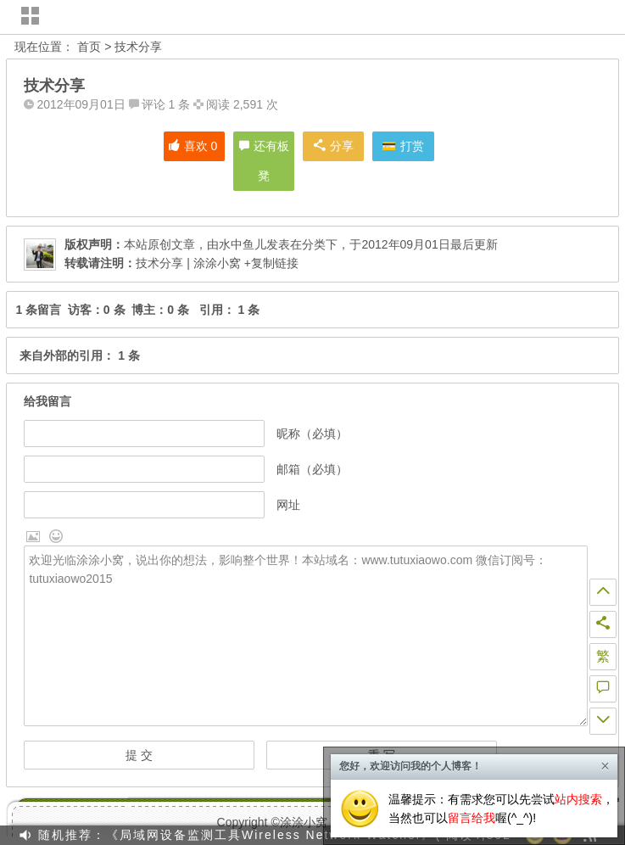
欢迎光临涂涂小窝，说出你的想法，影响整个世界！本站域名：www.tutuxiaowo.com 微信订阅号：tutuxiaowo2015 (306, 636)
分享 (334, 146)
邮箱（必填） (312, 469)
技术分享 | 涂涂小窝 (188, 263)
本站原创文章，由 (141, 244)
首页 (89, 46)
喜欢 (193, 146)
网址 (288, 505)
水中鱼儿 (242, 244)
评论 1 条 (166, 104)
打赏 (412, 146)
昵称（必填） (312, 433)
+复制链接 (270, 263)
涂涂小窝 (303, 822)
